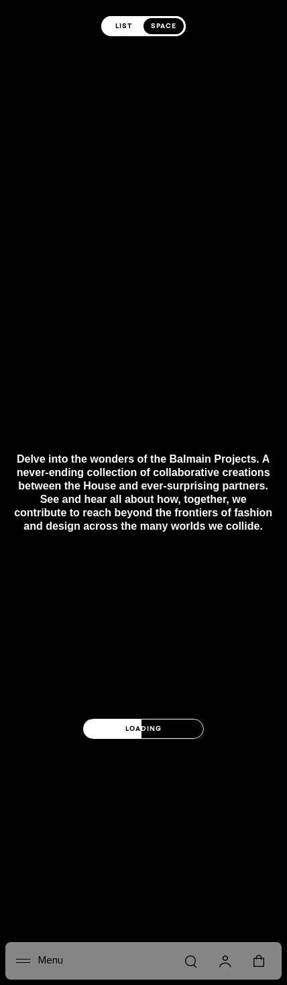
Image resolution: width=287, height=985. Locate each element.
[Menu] (39, 961)
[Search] (190, 961)
